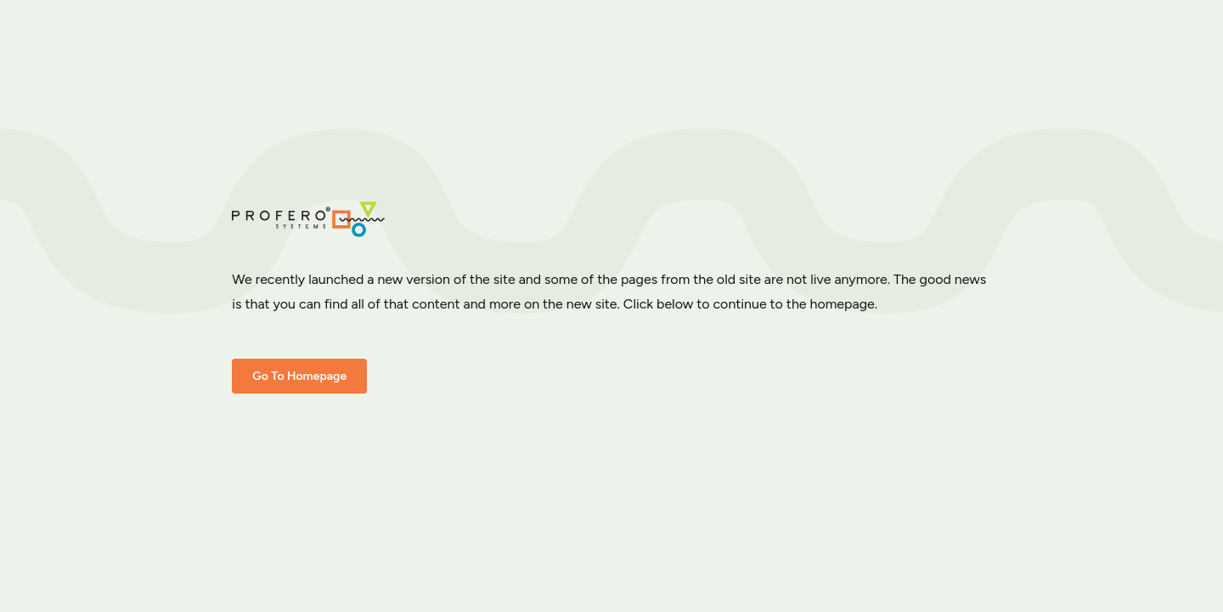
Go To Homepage (299, 376)
